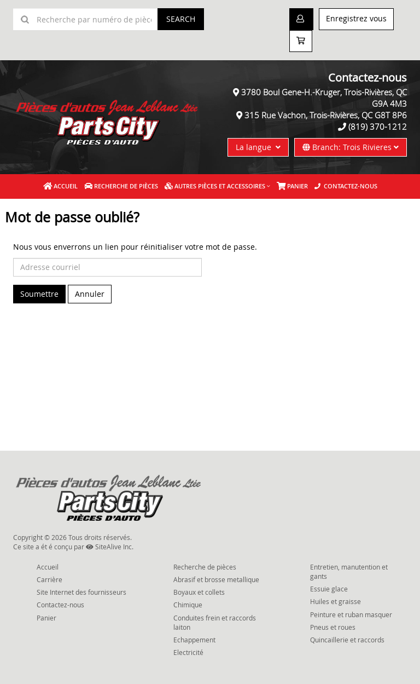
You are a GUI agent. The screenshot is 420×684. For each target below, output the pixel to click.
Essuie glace (329, 588)
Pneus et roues (332, 627)
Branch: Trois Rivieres (350, 147)
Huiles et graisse (335, 601)
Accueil (60, 186)
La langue (258, 147)
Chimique (187, 604)
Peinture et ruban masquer (351, 614)
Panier (46, 617)
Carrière (49, 579)
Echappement (194, 639)
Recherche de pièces (121, 186)
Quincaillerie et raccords (347, 639)
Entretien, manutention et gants (349, 571)
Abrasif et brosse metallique (216, 579)
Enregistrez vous (356, 18)
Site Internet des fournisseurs (81, 592)
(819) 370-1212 (377, 126)
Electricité (188, 652)
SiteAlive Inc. (109, 546)
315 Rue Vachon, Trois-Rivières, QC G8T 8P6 (325, 115)
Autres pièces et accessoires (215, 186)
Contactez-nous (345, 186)
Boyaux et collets (199, 592)
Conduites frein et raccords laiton (214, 622)
